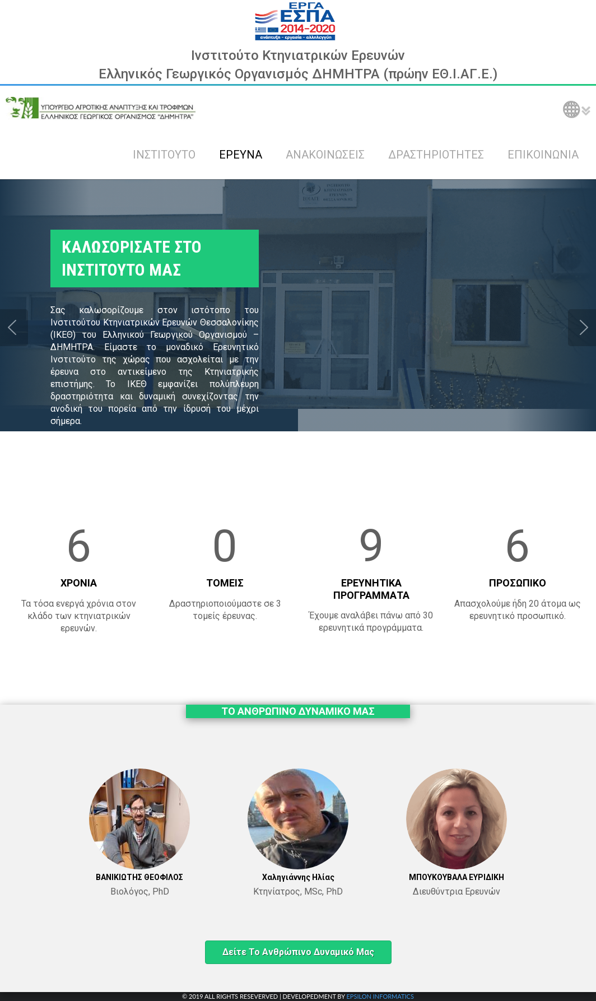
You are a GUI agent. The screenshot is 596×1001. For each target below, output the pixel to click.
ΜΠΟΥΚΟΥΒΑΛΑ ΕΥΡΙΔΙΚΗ (456, 877)
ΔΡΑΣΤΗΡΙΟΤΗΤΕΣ (436, 154)
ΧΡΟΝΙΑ (78, 583)
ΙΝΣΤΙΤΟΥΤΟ (164, 154)
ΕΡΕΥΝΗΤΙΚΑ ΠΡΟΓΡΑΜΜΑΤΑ (371, 589)
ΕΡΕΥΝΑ (240, 154)
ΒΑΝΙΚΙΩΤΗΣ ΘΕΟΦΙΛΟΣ (139, 877)
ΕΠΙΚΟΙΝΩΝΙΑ (543, 154)
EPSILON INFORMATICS (379, 996)
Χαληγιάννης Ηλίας (298, 877)
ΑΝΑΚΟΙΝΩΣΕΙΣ (325, 154)
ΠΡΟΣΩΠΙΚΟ (517, 583)
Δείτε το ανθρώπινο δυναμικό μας (298, 952)
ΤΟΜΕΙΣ (225, 583)
